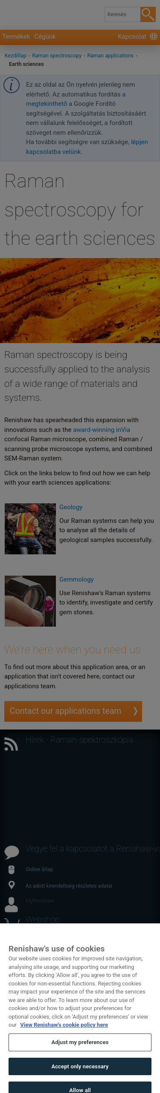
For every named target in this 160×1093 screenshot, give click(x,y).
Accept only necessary (79, 1074)
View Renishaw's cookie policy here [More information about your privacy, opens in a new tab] (64, 1033)
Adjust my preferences (79, 1050)
